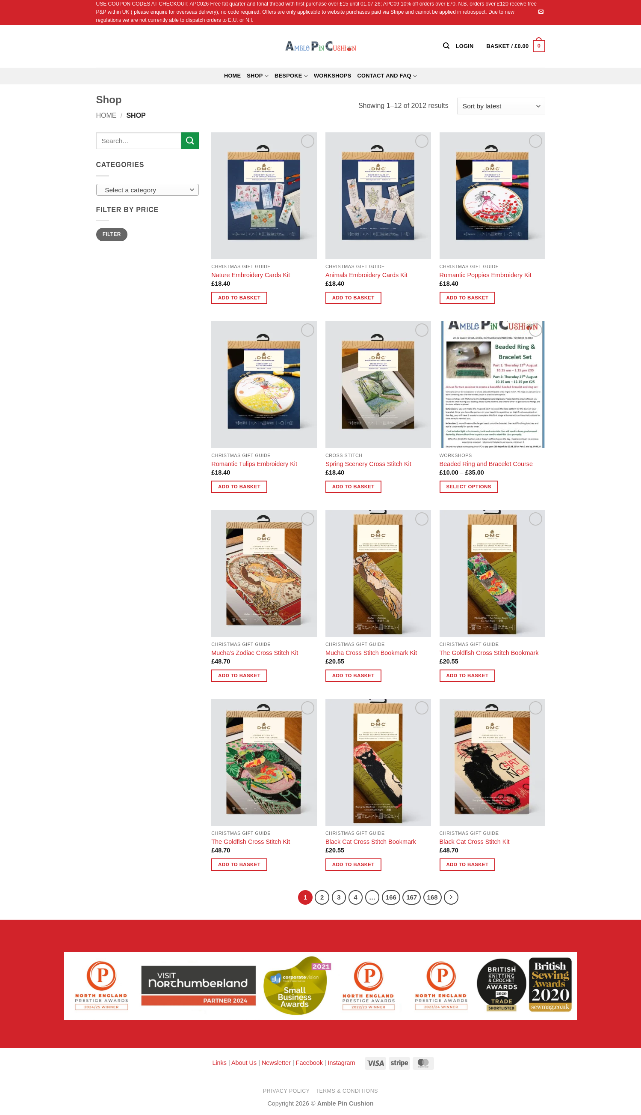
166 (391, 897)
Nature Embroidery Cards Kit (250, 275)
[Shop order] (501, 106)
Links (220, 1062)
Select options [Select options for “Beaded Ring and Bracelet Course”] (468, 486)
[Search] (446, 46)
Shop (258, 76)
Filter (112, 234)
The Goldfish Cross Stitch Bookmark (489, 652)
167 (411, 897)
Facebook (309, 1062)
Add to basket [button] (239, 297)
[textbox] (145, 190)
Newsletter (276, 1062)
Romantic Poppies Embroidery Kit (486, 275)
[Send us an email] (541, 12)
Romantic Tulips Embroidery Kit (254, 463)
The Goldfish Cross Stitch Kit (250, 841)
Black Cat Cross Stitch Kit (475, 841)
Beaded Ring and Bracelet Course (486, 463)
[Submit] (189, 140)
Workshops (333, 75)
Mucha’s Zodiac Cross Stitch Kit (254, 652)
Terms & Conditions (347, 1091)
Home (232, 75)
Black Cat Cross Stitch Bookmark (370, 841)
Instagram (341, 1062)
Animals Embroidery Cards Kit (366, 275)
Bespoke (291, 76)
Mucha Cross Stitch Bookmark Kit (371, 652)
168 (432, 897)
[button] (515, 46)
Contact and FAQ (387, 76)
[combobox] (147, 190)
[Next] (451, 897)
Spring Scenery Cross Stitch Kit (368, 463)
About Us (244, 1062)
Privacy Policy (286, 1091)
